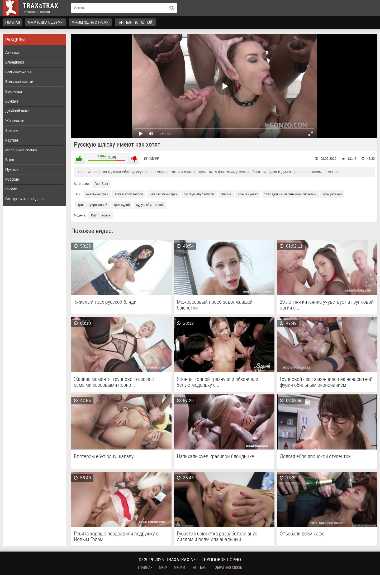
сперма (226, 194)
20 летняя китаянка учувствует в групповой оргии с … (327, 305)
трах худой (122, 205)
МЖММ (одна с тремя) (91, 22)
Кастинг (11, 140)
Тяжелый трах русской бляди (105, 302)
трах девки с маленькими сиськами (290, 194)
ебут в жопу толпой (129, 194)
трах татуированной (92, 205)
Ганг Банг (101, 184)
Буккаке (11, 101)
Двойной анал (17, 111)
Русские (12, 179)
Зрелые (11, 130)
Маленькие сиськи (21, 150)
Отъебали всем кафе (302, 534)
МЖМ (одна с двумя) (46, 22)
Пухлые (11, 169)
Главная (12, 22)
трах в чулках (248, 194)
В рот (10, 160)
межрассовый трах (163, 194)
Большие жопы (18, 72)
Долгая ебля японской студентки (315, 456)
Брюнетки (13, 91)
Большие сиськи (19, 82)
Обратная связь (228, 567)
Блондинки (14, 62)
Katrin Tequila (100, 215)
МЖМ (163, 567)
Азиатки (12, 52)
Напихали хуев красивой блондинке (215, 456)
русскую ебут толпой (199, 194)
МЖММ (179, 567)
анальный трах (97, 194)
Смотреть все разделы (24, 199)
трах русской (332, 194)
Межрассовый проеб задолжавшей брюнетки (215, 305)
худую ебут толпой (150, 205)
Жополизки (14, 121)
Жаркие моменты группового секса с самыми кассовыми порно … (114, 382)
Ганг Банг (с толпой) (135, 22)
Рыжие (11, 189)
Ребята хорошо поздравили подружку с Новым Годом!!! (116, 536)
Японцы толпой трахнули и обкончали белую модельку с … (217, 382)
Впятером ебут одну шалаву (104, 456)
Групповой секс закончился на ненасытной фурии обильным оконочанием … (326, 382)
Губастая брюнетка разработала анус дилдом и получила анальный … (217, 536)
